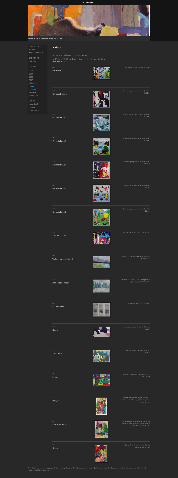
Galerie (32, 66)
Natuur (31, 86)
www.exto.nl (50, 468)
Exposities (34, 58)
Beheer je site (33, 38)
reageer (32, 107)
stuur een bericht (58, 61)
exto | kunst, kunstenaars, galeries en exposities (35, 2)
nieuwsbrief (33, 104)
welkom (32, 50)
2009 (31, 74)
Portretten (32, 89)
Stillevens (32, 92)
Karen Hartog (85, 2)
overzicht (32, 61)
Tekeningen (33, 83)
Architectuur (33, 96)
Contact (32, 100)
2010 (31, 71)
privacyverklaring (35, 110)
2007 (31, 80)
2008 (31, 77)
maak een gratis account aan (52, 38)
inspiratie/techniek (36, 53)
